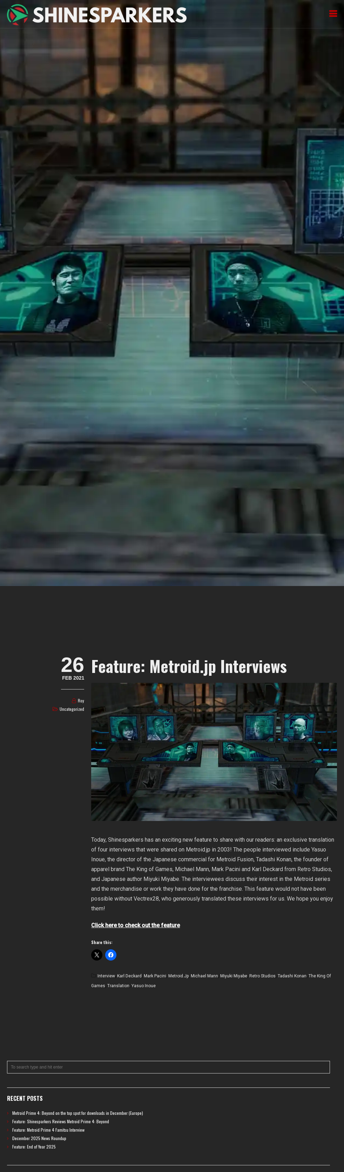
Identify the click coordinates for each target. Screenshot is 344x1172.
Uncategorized (72, 709)
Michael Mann (204, 976)
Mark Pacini (155, 976)
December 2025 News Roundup (39, 1138)
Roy (81, 700)
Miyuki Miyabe (233, 976)
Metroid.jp (178, 976)
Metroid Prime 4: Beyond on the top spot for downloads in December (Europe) (77, 1113)
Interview (106, 976)
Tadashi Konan (292, 976)
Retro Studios (262, 976)
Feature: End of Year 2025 (34, 1147)
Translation (118, 985)
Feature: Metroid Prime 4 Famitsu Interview (48, 1130)
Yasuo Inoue (143, 985)
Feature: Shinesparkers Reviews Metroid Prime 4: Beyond (60, 1121)
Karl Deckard (129, 976)
